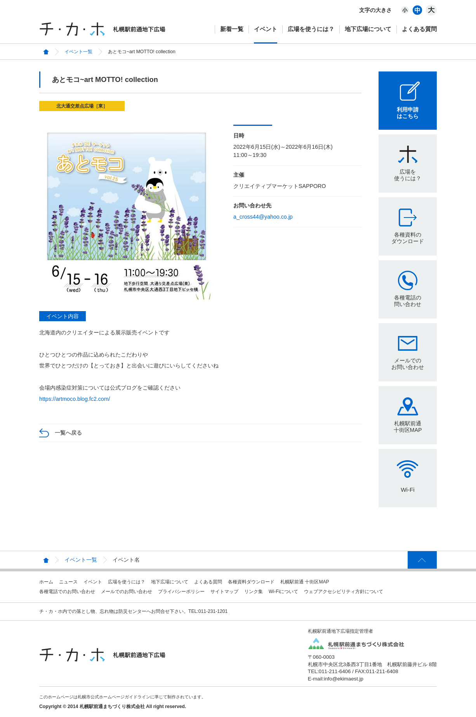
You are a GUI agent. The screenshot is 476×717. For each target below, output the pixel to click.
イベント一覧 (78, 51)
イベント (265, 29)
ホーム (46, 582)
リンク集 (253, 591)
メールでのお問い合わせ (407, 363)
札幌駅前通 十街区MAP (304, 582)
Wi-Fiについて (283, 591)
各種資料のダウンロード (407, 237)
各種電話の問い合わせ (407, 300)
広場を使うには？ (311, 29)
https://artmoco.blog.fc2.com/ (74, 399)
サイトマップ (224, 591)
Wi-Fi (407, 489)
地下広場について (368, 29)
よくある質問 (419, 29)
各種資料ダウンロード (251, 582)
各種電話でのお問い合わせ (67, 591)
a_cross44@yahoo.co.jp (263, 217)
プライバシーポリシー (181, 591)
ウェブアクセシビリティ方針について (343, 591)
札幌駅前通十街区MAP (408, 426)
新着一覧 (231, 29)
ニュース (68, 582)
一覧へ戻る (68, 433)
